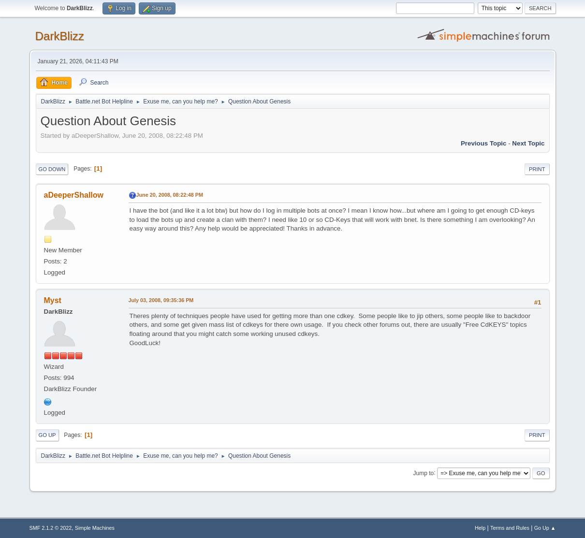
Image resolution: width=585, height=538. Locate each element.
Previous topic (484, 143)
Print (537, 169)
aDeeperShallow (73, 195)
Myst (52, 300)
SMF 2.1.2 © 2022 (50, 528)
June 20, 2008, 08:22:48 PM (169, 195)
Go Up (47, 435)
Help (480, 528)
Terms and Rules (509, 528)
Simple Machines (95, 528)
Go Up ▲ (545, 528)
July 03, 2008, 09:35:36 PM (161, 300)
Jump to (423, 472)
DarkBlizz (59, 36)
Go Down (52, 169)
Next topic (528, 143)
